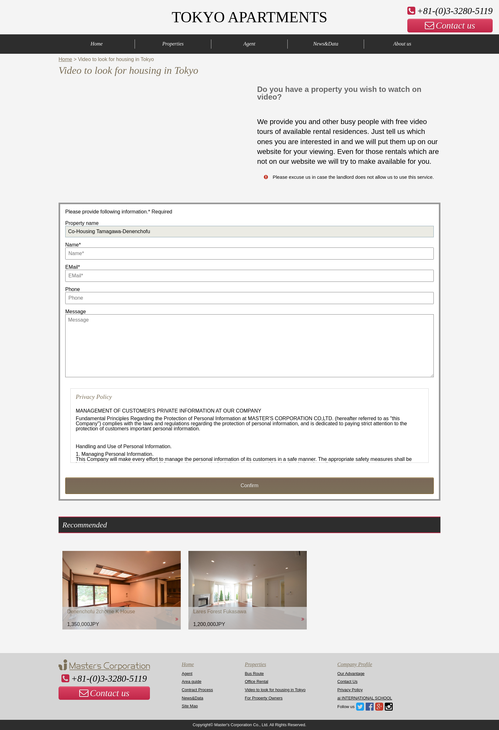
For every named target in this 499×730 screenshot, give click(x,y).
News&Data (325, 43)
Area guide (191, 681)
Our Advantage (350, 673)
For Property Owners (264, 698)
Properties (173, 43)
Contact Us (347, 681)
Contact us (450, 25)
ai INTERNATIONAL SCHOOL (364, 698)
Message (75, 311)
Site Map (190, 706)
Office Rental (256, 681)
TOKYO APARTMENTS (249, 17)
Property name (82, 223)
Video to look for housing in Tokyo (275, 689)
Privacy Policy (350, 689)
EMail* (72, 267)
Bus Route (254, 673)
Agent (249, 43)
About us (402, 43)
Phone (72, 289)
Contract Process (197, 689)
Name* (73, 244)
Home (96, 43)
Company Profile (354, 664)
